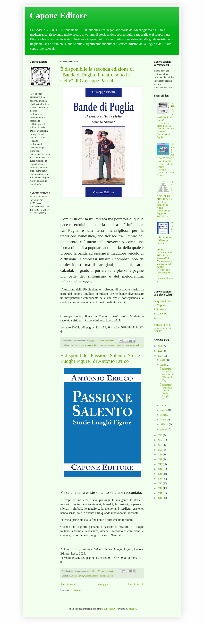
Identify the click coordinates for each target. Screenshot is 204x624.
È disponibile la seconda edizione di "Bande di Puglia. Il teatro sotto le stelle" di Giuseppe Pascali (97, 74)
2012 (160, 488)
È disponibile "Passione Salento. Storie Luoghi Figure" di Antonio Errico (100, 358)
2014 (160, 478)
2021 (160, 445)
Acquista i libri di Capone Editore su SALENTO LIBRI (163, 309)
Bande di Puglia (77, 345)
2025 (160, 351)
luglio (163, 365)
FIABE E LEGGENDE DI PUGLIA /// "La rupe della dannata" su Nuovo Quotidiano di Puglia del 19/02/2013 (165, 199)
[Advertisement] (40, 271)
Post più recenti (68, 584)
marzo (163, 419)
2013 (160, 483)
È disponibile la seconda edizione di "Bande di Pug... (166, 375)
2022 (160, 440)
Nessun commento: (106, 340)
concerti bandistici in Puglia (112, 345)
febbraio (164, 424)
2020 (160, 449)
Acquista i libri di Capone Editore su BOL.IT (162, 328)
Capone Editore (58, 15)
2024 (160, 355)
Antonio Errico (76, 576)
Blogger (132, 608)
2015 (160, 473)
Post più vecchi (135, 584)
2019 (160, 454)
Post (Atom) (76, 590)
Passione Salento (106, 576)
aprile (163, 415)
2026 (160, 346)
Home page (102, 584)
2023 (160, 435)
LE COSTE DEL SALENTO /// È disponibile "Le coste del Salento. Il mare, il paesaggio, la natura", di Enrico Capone (165, 160)
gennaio (164, 429)
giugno (163, 405)
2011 (160, 493)
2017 (160, 464)
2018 (160, 459)
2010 (160, 498)
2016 (160, 469)
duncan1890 (109, 608)
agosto (163, 360)
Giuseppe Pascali (132, 345)
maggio (164, 410)
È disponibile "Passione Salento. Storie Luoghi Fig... (166, 392)
